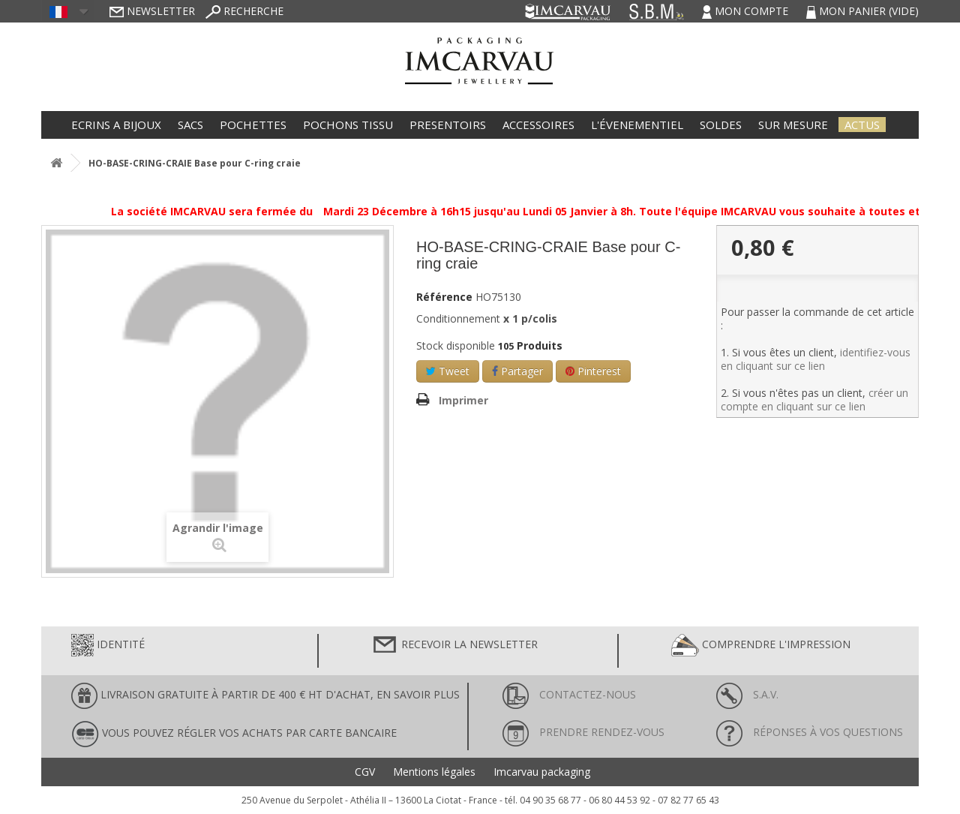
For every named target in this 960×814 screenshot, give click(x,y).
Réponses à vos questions (809, 732)
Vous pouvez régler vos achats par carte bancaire (234, 734)
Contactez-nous (569, 694)
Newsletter (152, 11)
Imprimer (463, 400)
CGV (365, 772)
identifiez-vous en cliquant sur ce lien (815, 359)
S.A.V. (747, 694)
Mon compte (746, 11)
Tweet (448, 371)
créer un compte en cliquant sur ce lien (814, 399)
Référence (444, 297)
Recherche (245, 11)
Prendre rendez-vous (583, 732)
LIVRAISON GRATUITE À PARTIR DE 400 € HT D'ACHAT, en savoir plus (265, 696)
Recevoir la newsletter (454, 645)
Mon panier (862, 11)
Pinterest (593, 371)
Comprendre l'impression (760, 645)
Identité (108, 645)
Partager (517, 371)
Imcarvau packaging (542, 772)
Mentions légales (434, 772)
